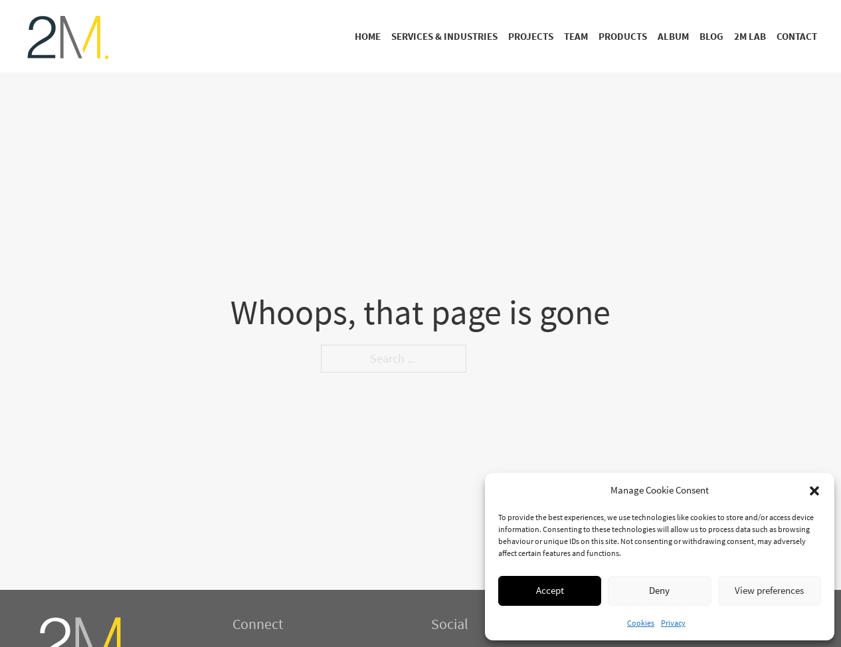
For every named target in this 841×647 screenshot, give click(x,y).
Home (368, 36)
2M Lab (750, 36)
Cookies (640, 623)
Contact (797, 36)
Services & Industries (444, 36)
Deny (659, 590)
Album (673, 36)
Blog (711, 36)
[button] (814, 491)
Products (623, 36)
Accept (550, 590)
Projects (530, 36)
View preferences (769, 590)
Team (576, 36)
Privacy (673, 623)
